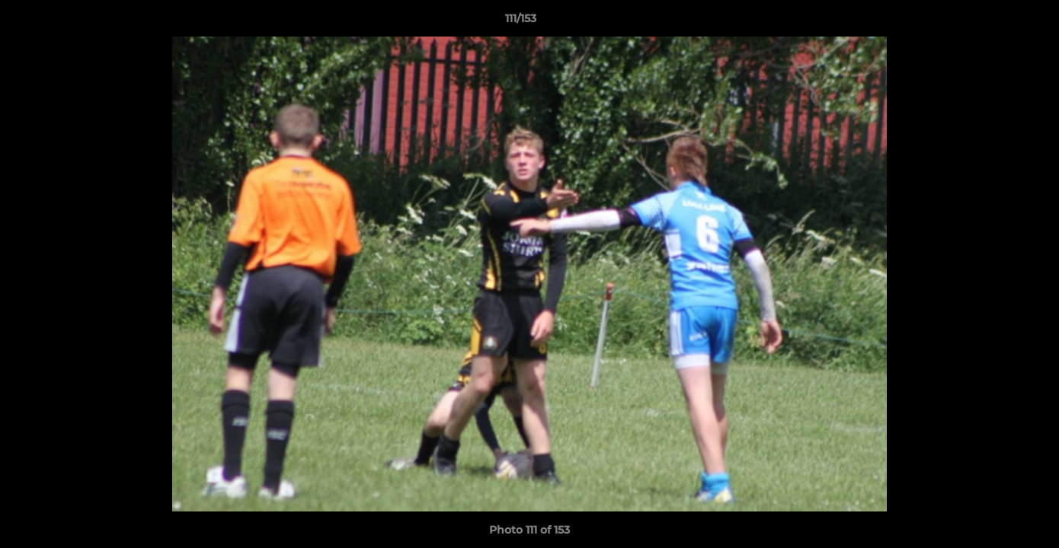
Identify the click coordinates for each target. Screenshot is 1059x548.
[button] (995, 22)
